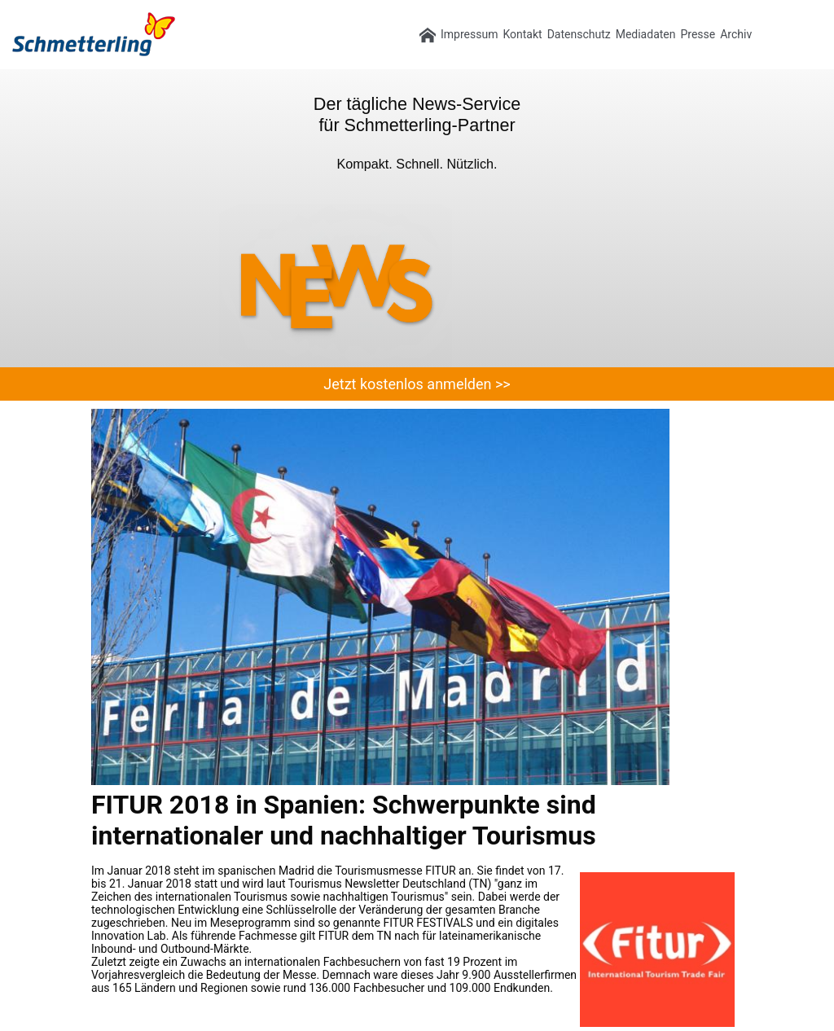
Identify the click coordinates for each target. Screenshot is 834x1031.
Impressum (469, 34)
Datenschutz (579, 34)
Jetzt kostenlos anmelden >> (416, 384)
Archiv (736, 34)
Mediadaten (646, 34)
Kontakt (522, 34)
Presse (697, 34)
